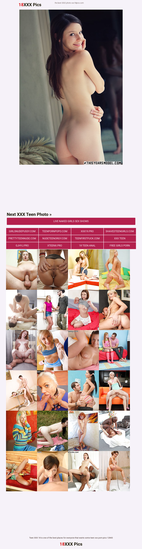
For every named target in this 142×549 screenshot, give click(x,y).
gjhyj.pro (22, 245)
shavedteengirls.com (120, 231)
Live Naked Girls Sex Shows (71, 221)
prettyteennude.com (22, 238)
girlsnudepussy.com (22, 231)
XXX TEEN (119, 238)
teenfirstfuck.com (87, 238)
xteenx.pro (54, 245)
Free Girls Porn (120, 245)
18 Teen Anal (87, 245)
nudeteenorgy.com (54, 238)
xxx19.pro (87, 231)
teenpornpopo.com (54, 231)
